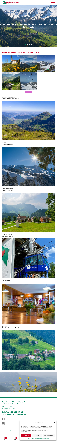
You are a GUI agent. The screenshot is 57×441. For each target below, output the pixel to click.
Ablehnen (37, 435)
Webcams (11, 431)
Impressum (46, 438)
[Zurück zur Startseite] (10, 2)
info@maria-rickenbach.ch (14, 415)
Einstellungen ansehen (49, 435)
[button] (54, 422)
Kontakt (4, 431)
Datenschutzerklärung (39, 438)
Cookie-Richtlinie (31, 438)
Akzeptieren (26, 435)
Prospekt (18, 431)
